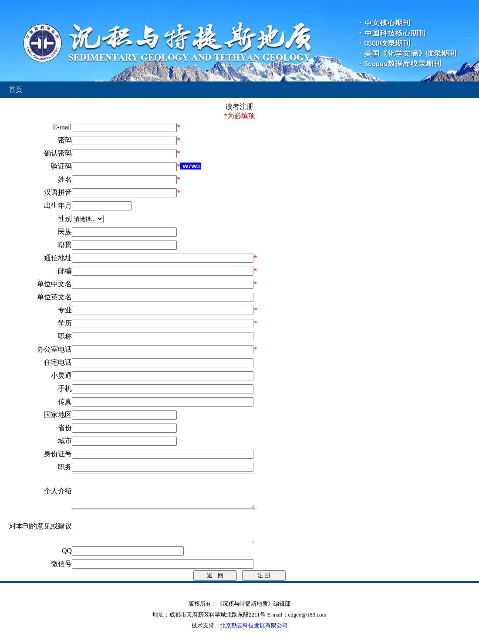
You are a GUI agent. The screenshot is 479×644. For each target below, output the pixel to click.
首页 (16, 89)
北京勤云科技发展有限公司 (254, 638)
